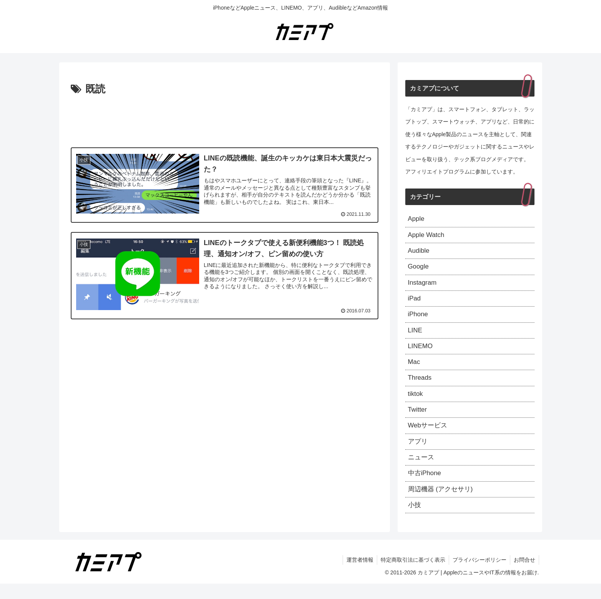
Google (419, 270)
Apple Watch (427, 236)
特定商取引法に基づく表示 (411, 575)
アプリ (418, 453)
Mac (414, 370)
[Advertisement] (224, 119)
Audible (419, 253)
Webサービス (429, 436)
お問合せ (524, 575)
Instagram (423, 286)
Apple (417, 219)
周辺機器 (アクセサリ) (442, 503)
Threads (420, 386)
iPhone (419, 320)
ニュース (422, 470)
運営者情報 (357, 575)
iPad (415, 303)
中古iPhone (425, 487)
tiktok (416, 403)
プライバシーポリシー (478, 575)
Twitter (418, 420)
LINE (415, 336)
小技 (415, 520)
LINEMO (421, 353)
